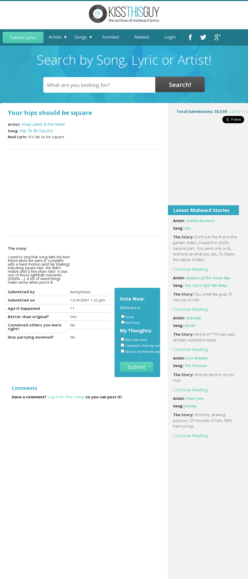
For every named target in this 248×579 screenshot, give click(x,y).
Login (170, 37)
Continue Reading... (191, 269)
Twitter (203, 37)
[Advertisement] (208, 167)
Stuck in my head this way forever (138, 351)
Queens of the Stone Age (208, 277)
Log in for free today (66, 396)
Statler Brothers (200, 220)
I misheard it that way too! (138, 345)
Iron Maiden (197, 358)
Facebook (191, 37)
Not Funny (130, 322)
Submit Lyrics (23, 37)
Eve (187, 228)
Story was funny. (134, 340)
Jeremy (191, 405)
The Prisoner (196, 365)
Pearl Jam (194, 398)
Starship (193, 317)
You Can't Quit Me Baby (206, 285)
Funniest (110, 37)
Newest (141, 37)
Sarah (190, 325)
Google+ (216, 37)
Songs (81, 37)
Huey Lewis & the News (43, 124)
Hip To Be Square (36, 131)
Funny (127, 317)
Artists (55, 37)
